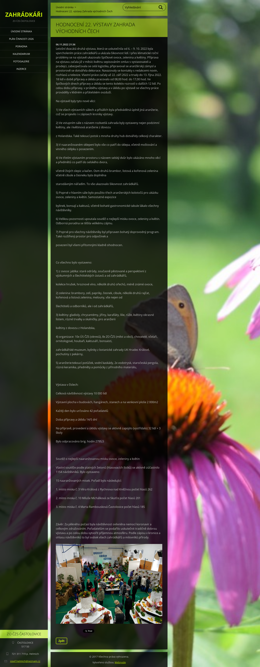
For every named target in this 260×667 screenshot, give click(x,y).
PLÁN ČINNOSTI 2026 (21, 38)
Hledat (161, 7)
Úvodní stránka (21, 31)
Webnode (120, 662)
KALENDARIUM (21, 53)
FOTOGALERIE (21, 61)
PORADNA (21, 46)
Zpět (61, 641)
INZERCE (21, 69)
